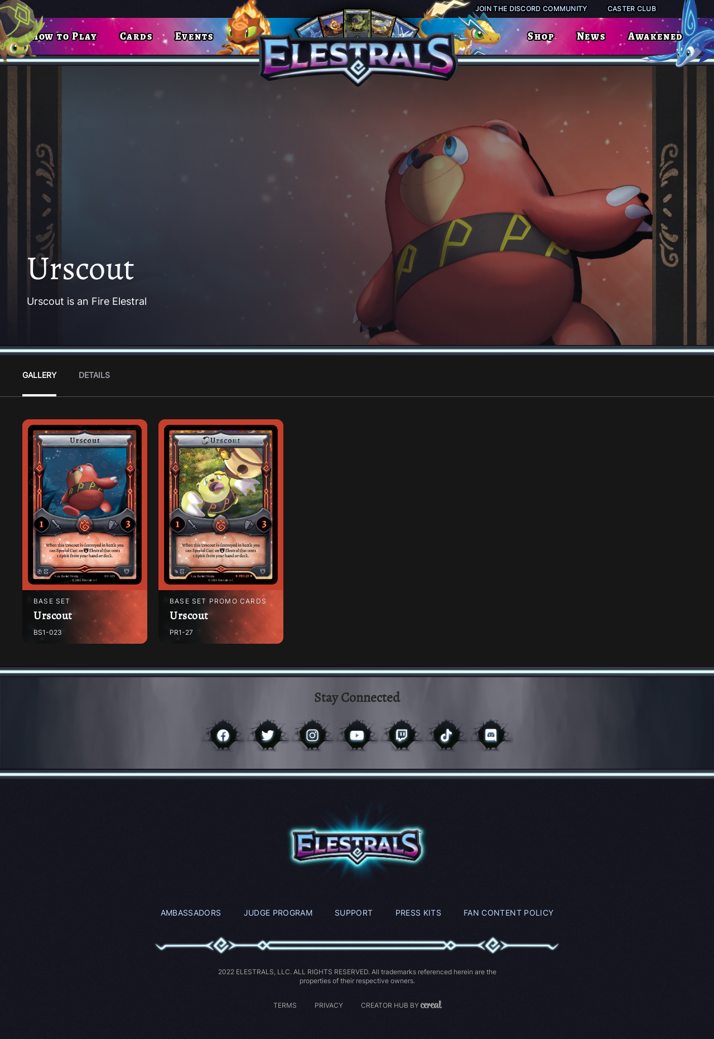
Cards (136, 36)
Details (94, 375)
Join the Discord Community (531, 8)
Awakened (655, 36)
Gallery (39, 375)
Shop (541, 36)
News (591, 36)
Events (194, 36)
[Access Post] (84, 504)
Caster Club (631, 8)
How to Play (64, 36)
